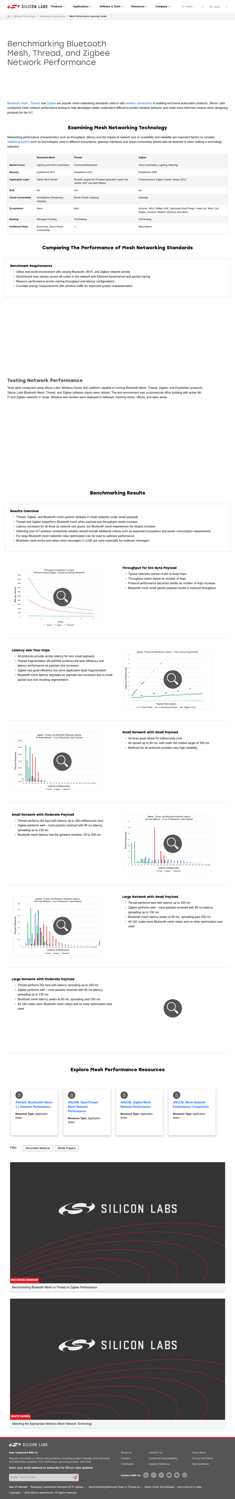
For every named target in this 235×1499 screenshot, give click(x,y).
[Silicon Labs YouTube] (169, 1475)
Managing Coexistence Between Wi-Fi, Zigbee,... (58, 1487)
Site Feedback (200, 1464)
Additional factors (18, 141)
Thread (35, 103)
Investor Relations (159, 1464)
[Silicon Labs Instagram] (153, 1475)
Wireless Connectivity (24, 16)
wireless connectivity (138, 103)
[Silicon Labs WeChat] (177, 1475)
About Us (126, 1453)
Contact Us (155, 1453)
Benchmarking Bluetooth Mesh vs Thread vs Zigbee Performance (54, 1287)
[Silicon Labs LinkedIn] (146, 1475)
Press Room (199, 1453)
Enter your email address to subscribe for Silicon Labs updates (51, 1468)
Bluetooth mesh (17, 103)
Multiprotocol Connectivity (52, 16)
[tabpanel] (34, 1112)
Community (127, 1464)
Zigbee (51, 103)
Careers (125, 1458)
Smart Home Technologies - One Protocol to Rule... (173, 1487)
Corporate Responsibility (163, 1458)
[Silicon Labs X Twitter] (161, 1475)
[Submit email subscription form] (75, 1477)
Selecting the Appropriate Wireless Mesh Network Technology (52, 1423)
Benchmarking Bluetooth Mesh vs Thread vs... (115, 1487)
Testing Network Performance (45, 380)
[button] (62, 597)
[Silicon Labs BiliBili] (184, 1475)
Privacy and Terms (202, 1458)
